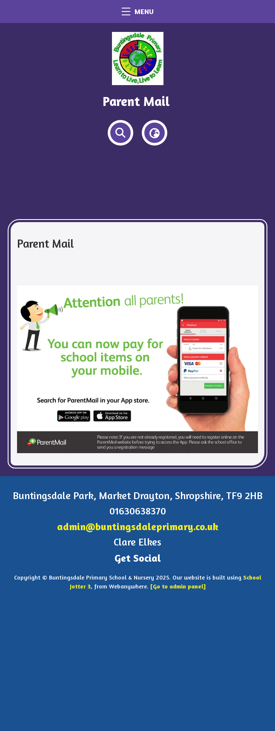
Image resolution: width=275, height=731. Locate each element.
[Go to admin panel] (178, 586)
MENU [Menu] (138, 11)
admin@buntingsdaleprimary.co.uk (137, 526)
